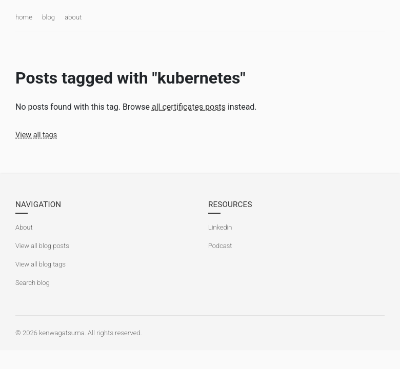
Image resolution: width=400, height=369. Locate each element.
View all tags (36, 135)
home (23, 17)
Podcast (220, 246)
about (73, 17)
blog (48, 17)
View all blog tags (40, 264)
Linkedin (220, 227)
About (24, 227)
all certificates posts (189, 107)
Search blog (32, 282)
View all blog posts (42, 246)
